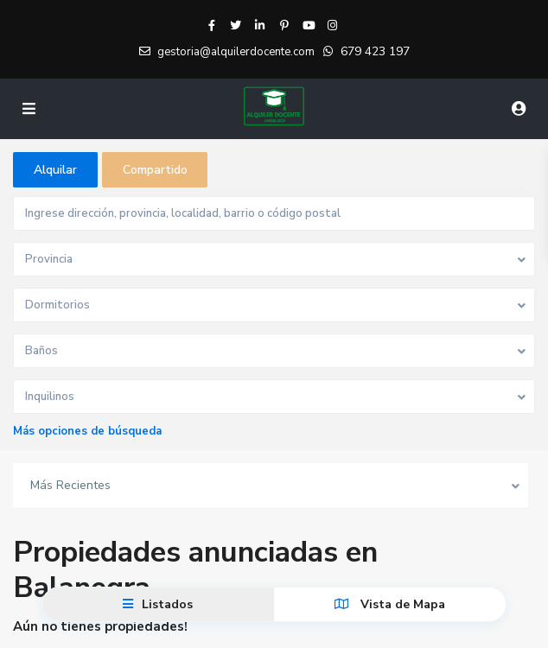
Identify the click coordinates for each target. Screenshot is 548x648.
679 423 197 (375, 51)
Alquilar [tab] (55, 170)
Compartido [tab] (155, 170)
